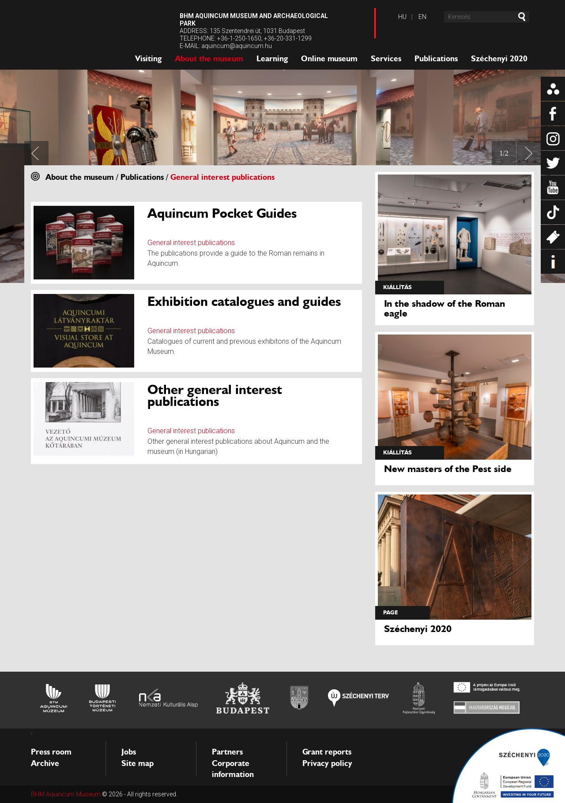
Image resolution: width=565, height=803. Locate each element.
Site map (137, 763)
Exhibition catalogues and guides (244, 301)
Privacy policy (327, 763)
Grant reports (326, 752)
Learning (272, 58)
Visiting (148, 58)
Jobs (128, 752)
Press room (51, 752)
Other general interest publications (214, 395)
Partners (227, 752)
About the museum (209, 58)
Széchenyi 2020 (499, 58)
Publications (436, 58)
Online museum (329, 58)
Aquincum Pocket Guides (222, 213)
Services (386, 58)
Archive (45, 763)
